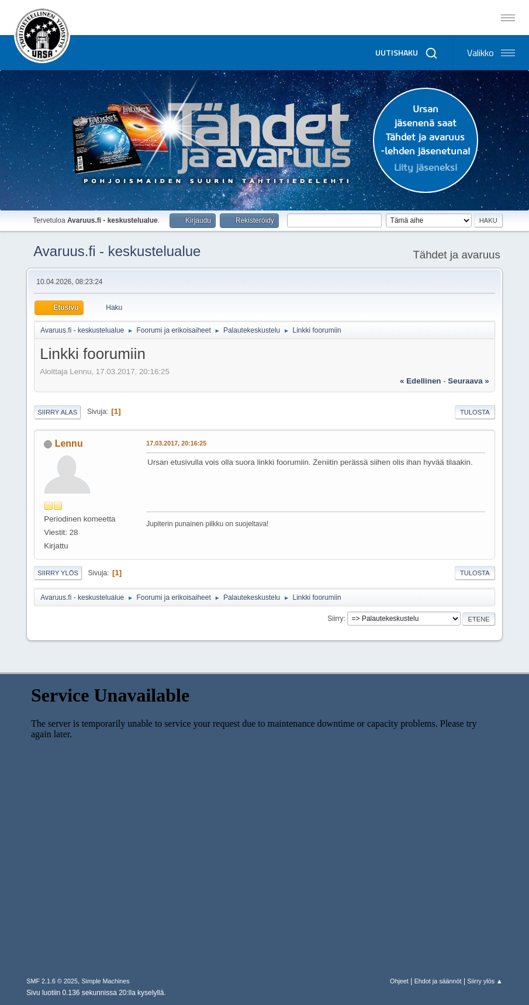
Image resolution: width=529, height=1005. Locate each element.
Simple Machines (106, 981)
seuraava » (468, 381)
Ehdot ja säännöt (438, 981)
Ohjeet (399, 981)
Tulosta (475, 412)
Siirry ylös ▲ (484, 981)
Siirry (335, 618)
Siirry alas (57, 412)
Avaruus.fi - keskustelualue (116, 251)
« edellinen (420, 381)
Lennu (69, 443)
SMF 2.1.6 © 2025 (52, 981)
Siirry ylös (57, 572)
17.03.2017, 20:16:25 (176, 443)
